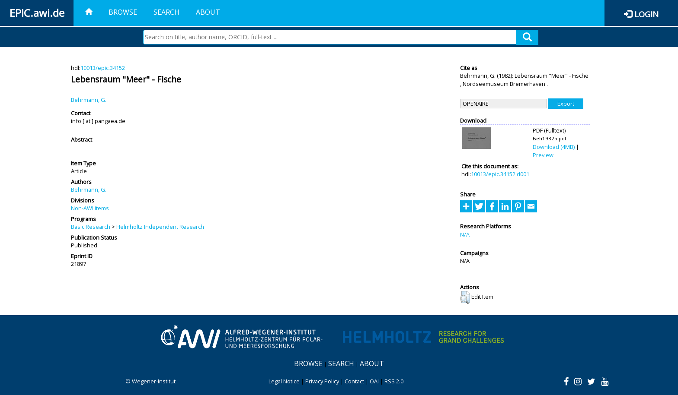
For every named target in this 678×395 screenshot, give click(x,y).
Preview (543, 155)
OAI (374, 381)
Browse (123, 12)
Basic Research (90, 227)
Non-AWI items (90, 208)
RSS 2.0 (393, 381)
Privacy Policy (322, 381)
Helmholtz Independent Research (160, 227)
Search (166, 12)
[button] (465, 297)
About (208, 12)
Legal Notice (284, 381)
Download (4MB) (554, 147)
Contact (354, 381)
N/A (465, 234)
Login (646, 14)
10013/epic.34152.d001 (500, 174)
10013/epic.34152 (102, 68)
